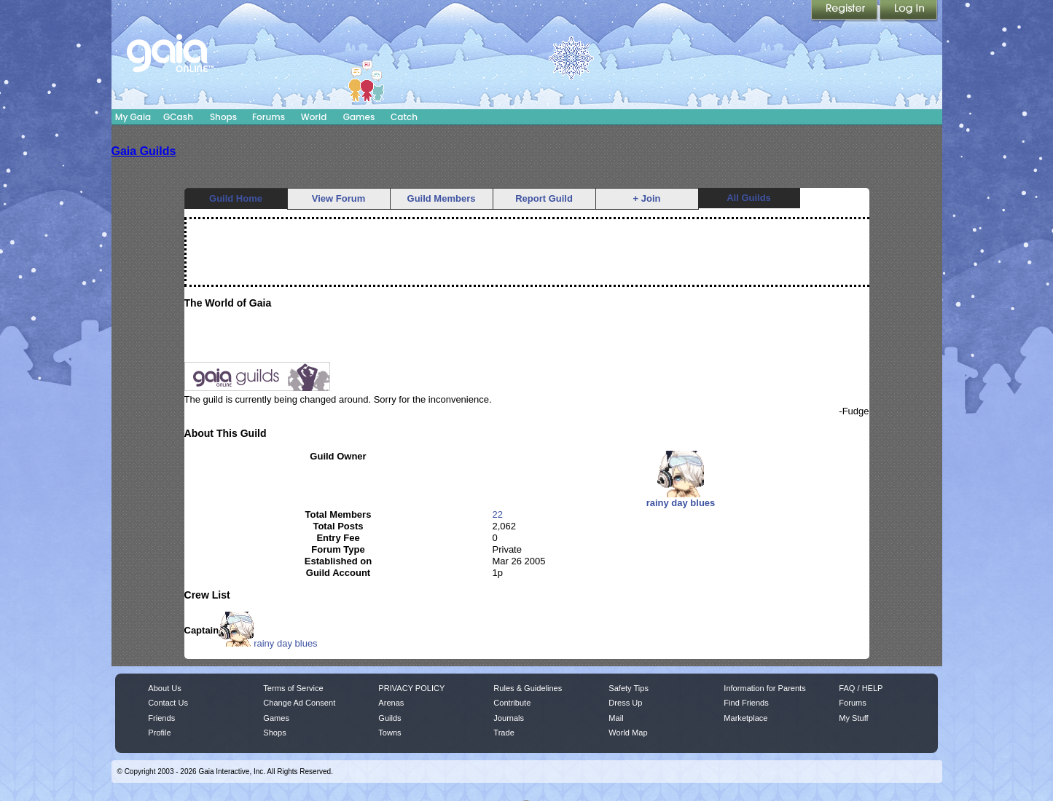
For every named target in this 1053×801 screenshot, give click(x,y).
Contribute (512, 702)
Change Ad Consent (299, 702)
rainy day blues (268, 643)
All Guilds (749, 197)
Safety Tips (628, 688)
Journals (508, 718)
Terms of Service (293, 688)
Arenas (391, 702)
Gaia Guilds (143, 151)
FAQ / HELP (860, 688)
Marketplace (745, 718)
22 (498, 514)
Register (845, 11)
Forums (268, 117)
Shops (223, 117)
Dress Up (625, 702)
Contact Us (168, 702)
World (314, 117)
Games (359, 117)
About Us (164, 688)
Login (909, 11)
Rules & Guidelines (527, 688)
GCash (178, 117)
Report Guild (544, 198)
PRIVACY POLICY (411, 688)
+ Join (647, 198)
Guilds (389, 718)
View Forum (338, 198)
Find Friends (746, 702)
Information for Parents (764, 688)
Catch (404, 117)
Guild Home (235, 198)
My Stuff (853, 718)
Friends (161, 718)
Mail (615, 718)
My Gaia (133, 117)
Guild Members (441, 198)
